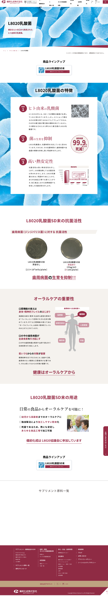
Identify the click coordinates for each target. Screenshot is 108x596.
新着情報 (81, 550)
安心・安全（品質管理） (65, 550)
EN (105, 3)
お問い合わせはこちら (105, 439)
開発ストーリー (44, 564)
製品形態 (18, 560)
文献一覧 (42, 566)
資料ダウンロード (97, 3)
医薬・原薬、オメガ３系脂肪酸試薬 (47, 551)
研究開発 (42, 561)
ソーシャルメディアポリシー (87, 563)
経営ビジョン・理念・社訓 (65, 565)
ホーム (5, 50)
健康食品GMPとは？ (63, 553)
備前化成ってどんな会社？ (65, 560)
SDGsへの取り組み (63, 574)
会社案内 (61, 557)
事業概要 (60, 569)
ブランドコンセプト (63, 562)
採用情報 (60, 576)
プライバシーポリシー (85, 560)
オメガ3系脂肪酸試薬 (45, 557)
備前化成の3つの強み (21, 558)
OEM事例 (18, 562)
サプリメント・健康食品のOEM (25, 550)
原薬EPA (42, 555)
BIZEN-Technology (20, 553)
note (65, 584)
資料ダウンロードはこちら (57, 72)
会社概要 (60, 567)
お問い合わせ (82, 556)
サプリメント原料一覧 (18, 50)
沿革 (59, 571)
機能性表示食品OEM (21, 555)
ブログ (90, 3)
